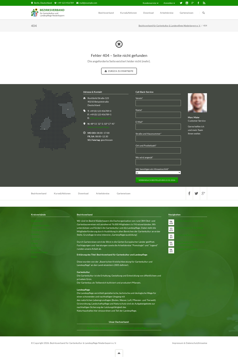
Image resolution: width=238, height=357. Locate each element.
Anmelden (168, 3)
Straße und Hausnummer (148, 133)
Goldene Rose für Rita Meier (189, 227)
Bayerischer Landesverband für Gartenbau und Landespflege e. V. (119, 328)
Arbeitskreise (166, 12)
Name (141, 109)
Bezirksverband (106, 12)
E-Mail (141, 121)
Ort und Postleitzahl (146, 145)
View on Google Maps (98, 127)
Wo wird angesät (144, 157)
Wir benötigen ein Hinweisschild (152, 168)
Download (148, 12)
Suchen (203, 13)
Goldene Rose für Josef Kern (189, 220)
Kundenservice (149, 3)
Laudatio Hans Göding (186, 249)
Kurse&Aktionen (128, 12)
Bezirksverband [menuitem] (38, 193)
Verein (141, 97)
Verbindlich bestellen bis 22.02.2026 (157, 180)
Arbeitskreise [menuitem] (102, 193)
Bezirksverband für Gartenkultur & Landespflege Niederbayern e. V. (170, 25)
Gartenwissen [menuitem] (123, 193)
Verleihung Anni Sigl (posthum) (190, 235)
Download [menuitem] (83, 193)
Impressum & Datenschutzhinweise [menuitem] (189, 343)
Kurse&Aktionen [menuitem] (62, 193)
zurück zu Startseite (120, 71)
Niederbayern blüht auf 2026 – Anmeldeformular (190, 243)
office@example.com (100, 118)
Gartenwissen (186, 12)
